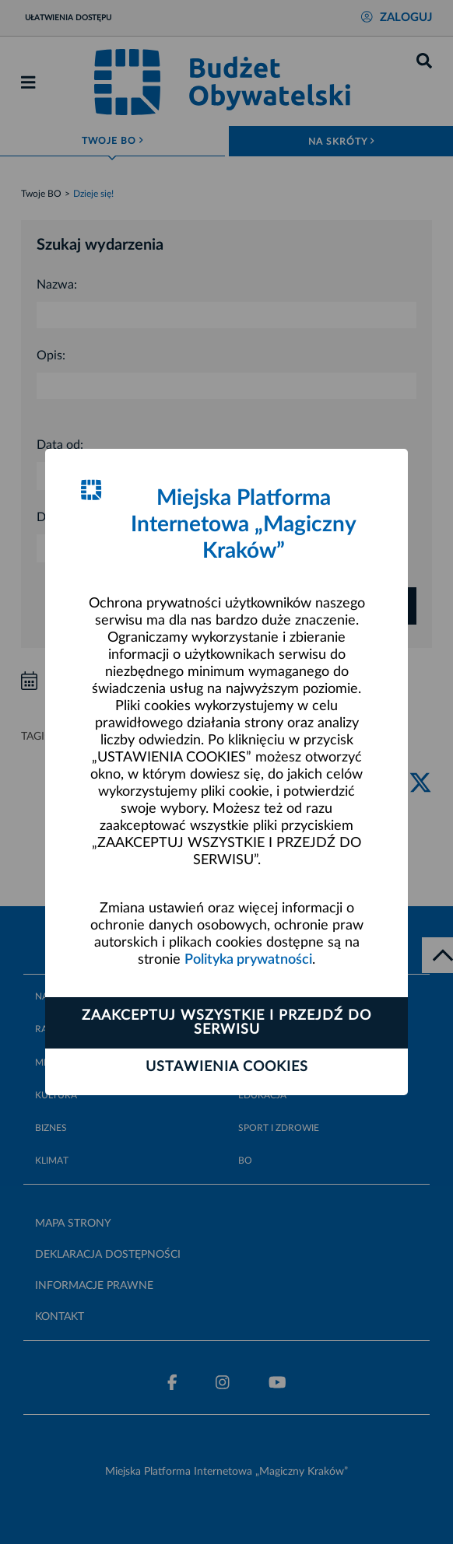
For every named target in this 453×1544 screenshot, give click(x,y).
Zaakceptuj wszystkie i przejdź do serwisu (226, 1023)
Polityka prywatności (248, 960)
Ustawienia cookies (227, 1067)
